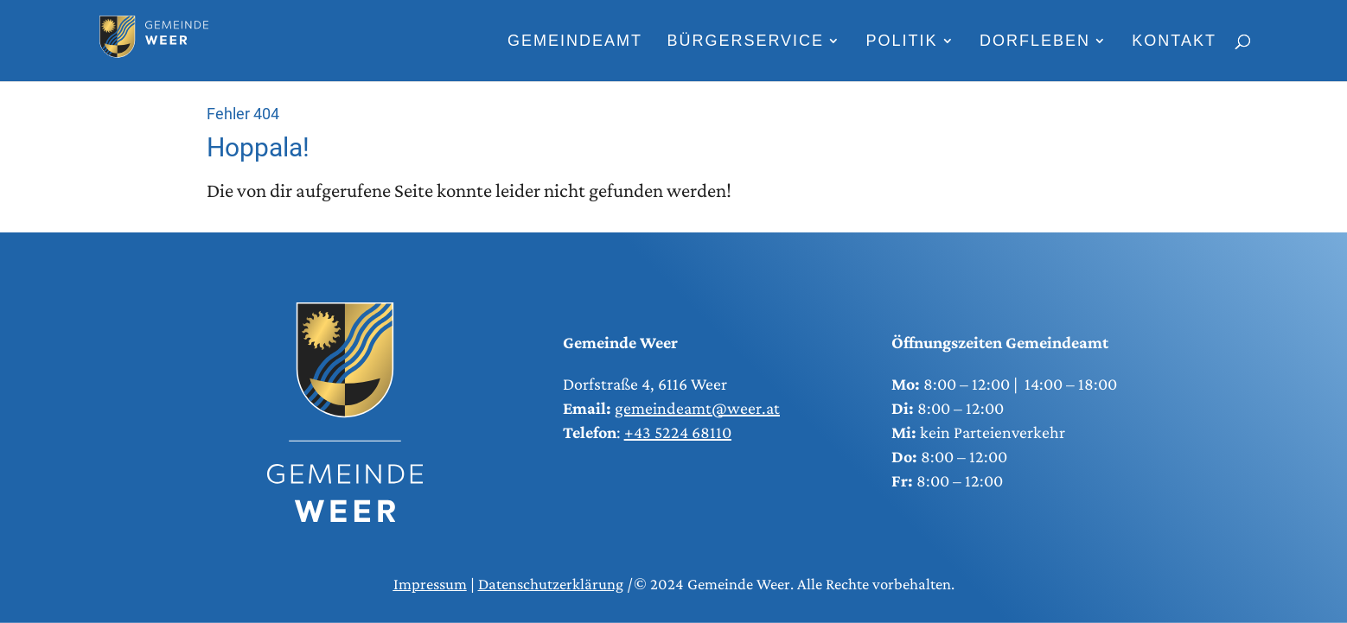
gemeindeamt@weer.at (697, 407)
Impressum (430, 584)
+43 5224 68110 (677, 432)
